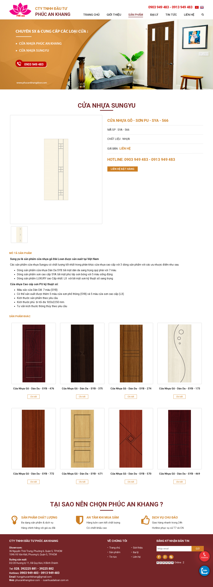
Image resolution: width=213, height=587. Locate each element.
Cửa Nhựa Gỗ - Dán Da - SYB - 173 (179, 388)
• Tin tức (112, 556)
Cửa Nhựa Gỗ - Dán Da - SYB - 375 (82, 388)
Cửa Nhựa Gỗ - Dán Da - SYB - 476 (33, 388)
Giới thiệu (114, 14)
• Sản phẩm (113, 552)
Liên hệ (189, 14)
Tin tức (171, 14)
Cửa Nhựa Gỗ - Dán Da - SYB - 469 (179, 473)
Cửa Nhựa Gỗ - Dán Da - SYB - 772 (33, 473)
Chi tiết (33, 396)
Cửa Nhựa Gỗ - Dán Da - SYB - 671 (82, 473)
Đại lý (154, 14)
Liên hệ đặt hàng (122, 169)
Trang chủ (91, 14)
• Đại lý (135, 552)
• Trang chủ (113, 547)
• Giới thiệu (137, 547)
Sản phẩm (135, 14)
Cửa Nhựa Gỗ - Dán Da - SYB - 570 (130, 473)
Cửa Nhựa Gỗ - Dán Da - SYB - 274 (130, 388)
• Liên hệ (135, 556)
